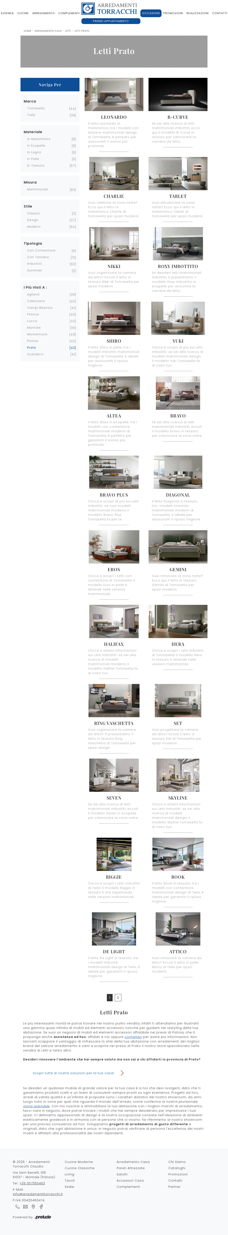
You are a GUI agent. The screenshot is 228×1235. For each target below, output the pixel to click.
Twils (31, 115)
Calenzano (36, 301)
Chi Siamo (177, 1162)
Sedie (69, 1187)
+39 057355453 (32, 1183)
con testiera (38, 257)
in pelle (33, 159)
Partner (174, 1187)
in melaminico (39, 139)
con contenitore (41, 250)
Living (69, 1174)
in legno (34, 152)
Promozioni (173, 13)
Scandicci (35, 354)
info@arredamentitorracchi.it (38, 1194)
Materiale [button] (33, 132)
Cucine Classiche (80, 1168)
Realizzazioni (198, 13)
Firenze (33, 314)
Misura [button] (30, 182)
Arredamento (43, 13)
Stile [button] (28, 206)
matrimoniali (37, 189)
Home (27, 31)
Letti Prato (82, 31)
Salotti (122, 1174)
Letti (68, 31)
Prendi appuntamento (111, 21)
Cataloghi (176, 1168)
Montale (34, 327)
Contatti (175, 1180)
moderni (34, 226)
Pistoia (32, 341)
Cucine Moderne (79, 1162)
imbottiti (34, 264)
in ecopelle (36, 145)
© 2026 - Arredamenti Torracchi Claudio (31, 1164)
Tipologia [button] (33, 243)
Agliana (33, 294)
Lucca (32, 321)
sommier (34, 270)
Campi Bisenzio (40, 308)
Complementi (69, 13)
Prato (31, 347)
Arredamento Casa (48, 31)
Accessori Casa (130, 1180)
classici (33, 213)
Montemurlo (37, 334)
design (32, 220)
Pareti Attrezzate (131, 1168)
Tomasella (36, 108)
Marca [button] (30, 101)
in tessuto (36, 165)
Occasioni (151, 13)
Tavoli (70, 1180)
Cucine (23, 13)
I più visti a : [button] (35, 287)
